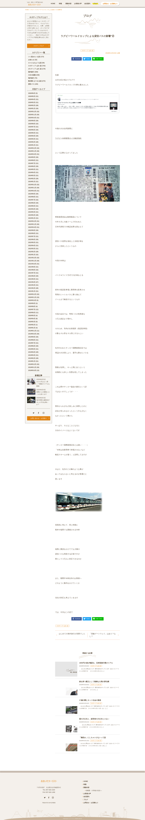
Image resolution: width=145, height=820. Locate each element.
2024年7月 (31, 163)
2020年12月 (32, 294)
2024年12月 (32, 148)
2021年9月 (31, 267)
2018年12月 (32, 364)
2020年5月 (31, 315)
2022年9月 (31, 230)
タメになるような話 (35, 63)
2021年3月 (31, 285)
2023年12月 (32, 184)
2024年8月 (31, 160)
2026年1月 (31, 108)
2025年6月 (31, 130)
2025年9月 (31, 120)
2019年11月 (32, 331)
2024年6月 (31, 166)
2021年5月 (31, 279)
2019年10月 (32, 334)
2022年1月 (31, 254)
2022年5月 (31, 242)
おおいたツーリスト (70, 818)
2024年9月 (31, 157)
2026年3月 (31, 102)
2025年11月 (32, 114)
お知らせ (31, 60)
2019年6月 (31, 346)
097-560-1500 (50, 790)
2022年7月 (31, 236)
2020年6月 (31, 312)
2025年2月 (31, 142)
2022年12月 (32, 221)
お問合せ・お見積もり (110, 3)
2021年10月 (32, 264)
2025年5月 (31, 133)
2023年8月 (31, 197)
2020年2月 (31, 325)
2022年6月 (31, 239)
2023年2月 (31, 215)
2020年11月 (32, 297)
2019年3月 (31, 355)
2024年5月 (31, 169)
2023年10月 (32, 191)
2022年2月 (31, 251)
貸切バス (31, 84)
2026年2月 (31, 105)
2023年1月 (31, 218)
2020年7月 (31, 309)
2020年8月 (31, 306)
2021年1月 (31, 291)
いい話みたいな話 (34, 56)
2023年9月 (31, 194)
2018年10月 (32, 370)
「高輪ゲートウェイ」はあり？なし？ (102, 635)
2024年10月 (32, 154)
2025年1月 (31, 145)
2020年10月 (32, 300)
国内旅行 (31, 72)
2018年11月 (32, 367)
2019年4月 (31, 352)
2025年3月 (31, 139)
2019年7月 (31, 343)
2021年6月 (31, 276)
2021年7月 (31, 273)
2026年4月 (31, 99)
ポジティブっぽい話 (35, 69)
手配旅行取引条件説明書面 (48, 802)
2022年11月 (32, 224)
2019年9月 (31, 337)
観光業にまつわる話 (35, 81)
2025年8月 (31, 124)
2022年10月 (32, 227)
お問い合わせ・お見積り (39, 418)
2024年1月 (31, 181)
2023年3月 (31, 212)
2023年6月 (31, 203)
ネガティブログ (38, 46)
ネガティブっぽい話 (87, 50)
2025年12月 (32, 111)
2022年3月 (31, 248)
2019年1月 (31, 361)
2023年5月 (31, 206)
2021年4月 (31, 282)
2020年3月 (31, 321)
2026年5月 (31, 96)
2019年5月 (31, 349)
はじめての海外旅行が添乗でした (72, 634)
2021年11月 (32, 261)
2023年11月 (32, 187)
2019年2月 (31, 358)
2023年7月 (31, 200)
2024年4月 (31, 172)
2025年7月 (31, 127)
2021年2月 (31, 288)
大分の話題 (32, 75)
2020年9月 (31, 303)
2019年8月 (31, 340)
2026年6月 (31, 93)
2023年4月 (31, 209)
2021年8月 (31, 270)
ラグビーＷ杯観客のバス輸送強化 (68, 138)
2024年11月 (32, 151)
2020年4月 (31, 318)
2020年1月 (31, 328)
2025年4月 (31, 136)
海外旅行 (31, 78)
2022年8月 (31, 233)
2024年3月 (31, 175)
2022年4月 (31, 245)
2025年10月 (32, 117)
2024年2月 (31, 178)
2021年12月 (32, 257)
